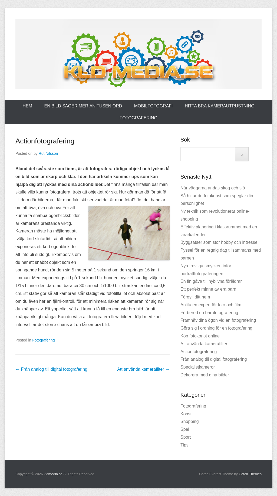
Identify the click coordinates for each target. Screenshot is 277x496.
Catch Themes (250, 474)
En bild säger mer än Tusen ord (83, 106)
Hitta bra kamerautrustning (220, 106)
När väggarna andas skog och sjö (212, 188)
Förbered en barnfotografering (209, 312)
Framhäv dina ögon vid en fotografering (218, 320)
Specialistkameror (197, 367)
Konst (186, 414)
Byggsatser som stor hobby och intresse (219, 242)
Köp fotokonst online (200, 336)
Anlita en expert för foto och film (210, 305)
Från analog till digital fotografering (51, 369)
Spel (184, 429)
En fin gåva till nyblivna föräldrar (211, 281)
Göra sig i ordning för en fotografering (216, 328)
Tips (184, 445)
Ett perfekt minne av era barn (208, 289)
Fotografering (138, 118)
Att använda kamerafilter (143, 369)
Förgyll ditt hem (195, 297)
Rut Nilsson (48, 153)
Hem (27, 106)
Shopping (189, 421)
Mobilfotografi (153, 106)
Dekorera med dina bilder (204, 375)
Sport (185, 437)
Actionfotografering (44, 141)
